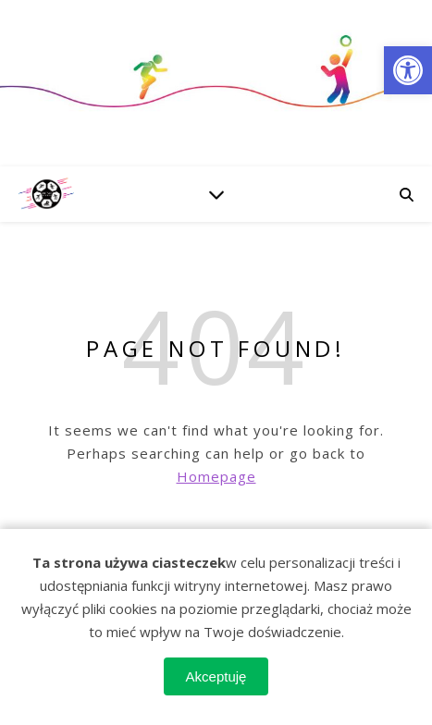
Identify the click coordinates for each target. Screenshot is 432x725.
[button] (408, 70)
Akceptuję (216, 676)
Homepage (216, 476)
